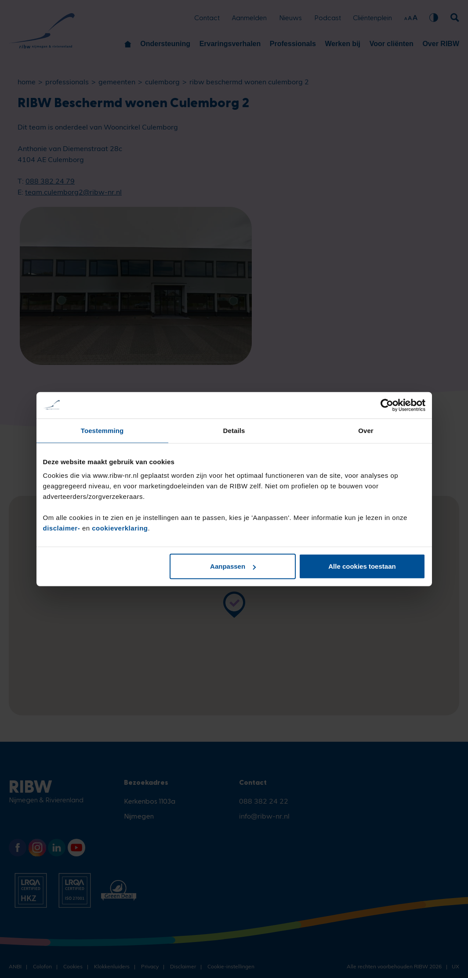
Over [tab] (366, 430)
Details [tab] (234, 430)
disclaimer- (62, 528)
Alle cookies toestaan (361, 566)
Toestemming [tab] (102, 430)
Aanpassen (233, 566)
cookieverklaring (120, 528)
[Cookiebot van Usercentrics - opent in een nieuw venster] (386, 404)
